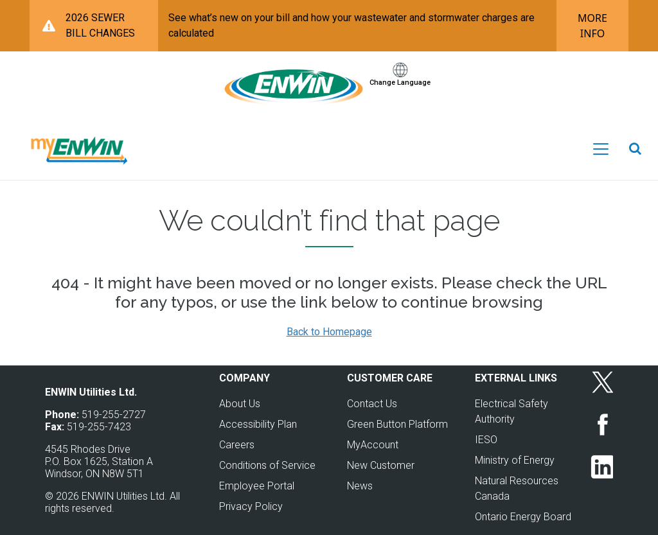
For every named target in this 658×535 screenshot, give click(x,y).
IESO (486, 440)
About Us (239, 404)
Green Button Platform (397, 424)
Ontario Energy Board (523, 517)
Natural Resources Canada (516, 488)
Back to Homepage (329, 332)
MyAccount (372, 445)
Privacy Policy (251, 506)
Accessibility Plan (258, 424)
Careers (236, 445)
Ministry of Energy (515, 460)
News (360, 486)
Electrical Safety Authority (511, 411)
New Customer (380, 465)
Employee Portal (256, 486)
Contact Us (372, 404)
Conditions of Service (267, 465)
